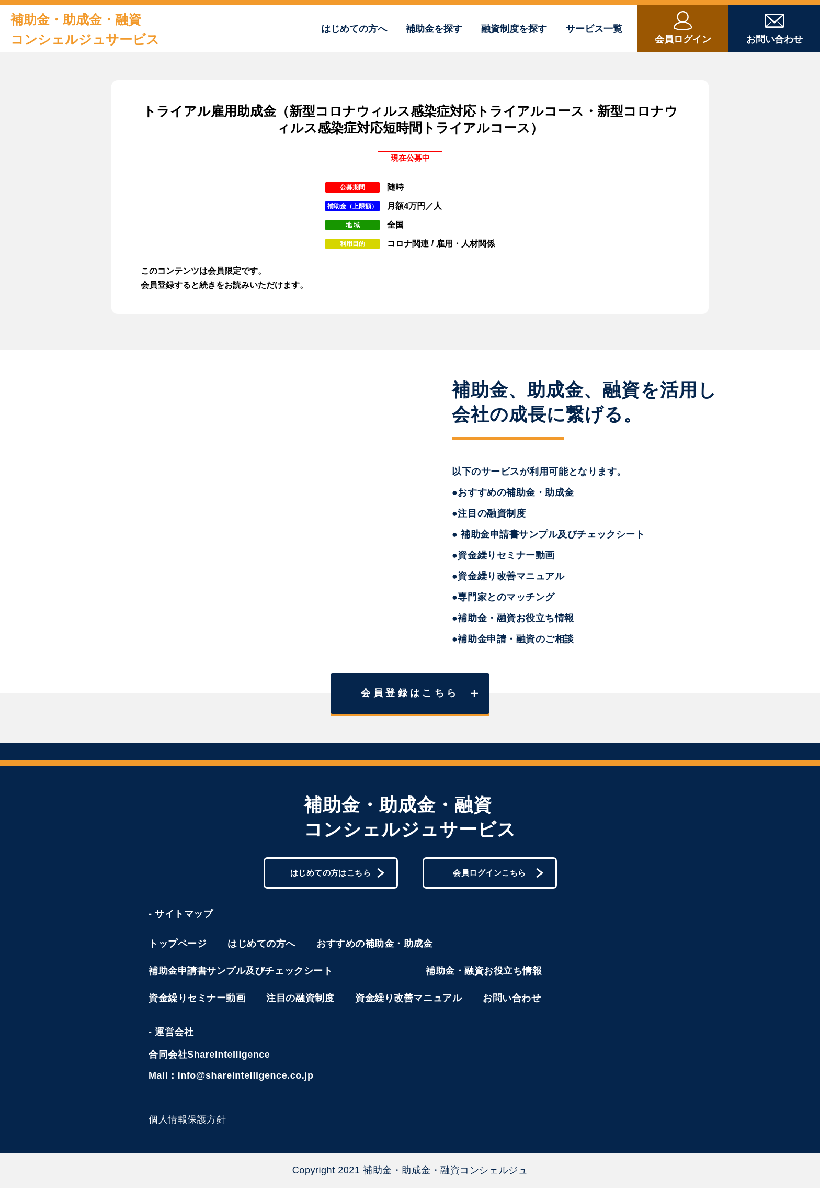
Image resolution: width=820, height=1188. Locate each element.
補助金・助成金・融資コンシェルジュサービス (85, 29)
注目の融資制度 (300, 998)
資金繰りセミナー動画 (197, 998)
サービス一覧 (594, 29)
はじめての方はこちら (337, 873)
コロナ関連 (408, 243)
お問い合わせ (512, 998)
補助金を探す (434, 29)
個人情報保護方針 (187, 1119)
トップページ (178, 943)
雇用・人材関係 (465, 243)
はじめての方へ (354, 29)
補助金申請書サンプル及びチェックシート (241, 971)
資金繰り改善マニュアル (408, 998)
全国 (395, 224)
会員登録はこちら (419, 693)
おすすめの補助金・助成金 (374, 943)
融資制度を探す (514, 29)
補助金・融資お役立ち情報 (484, 971)
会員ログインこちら (498, 873)
